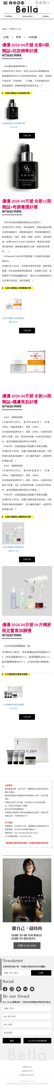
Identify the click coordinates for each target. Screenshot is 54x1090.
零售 (18, 37)
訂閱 (6, 37)
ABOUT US (27, 1067)
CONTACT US (27, 1071)
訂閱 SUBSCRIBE (27, 945)
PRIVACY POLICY (27, 1075)
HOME (4, 29)
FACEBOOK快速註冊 (37, 1040)
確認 (12, 1040)
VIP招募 (32, 37)
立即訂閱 (27, 135)
